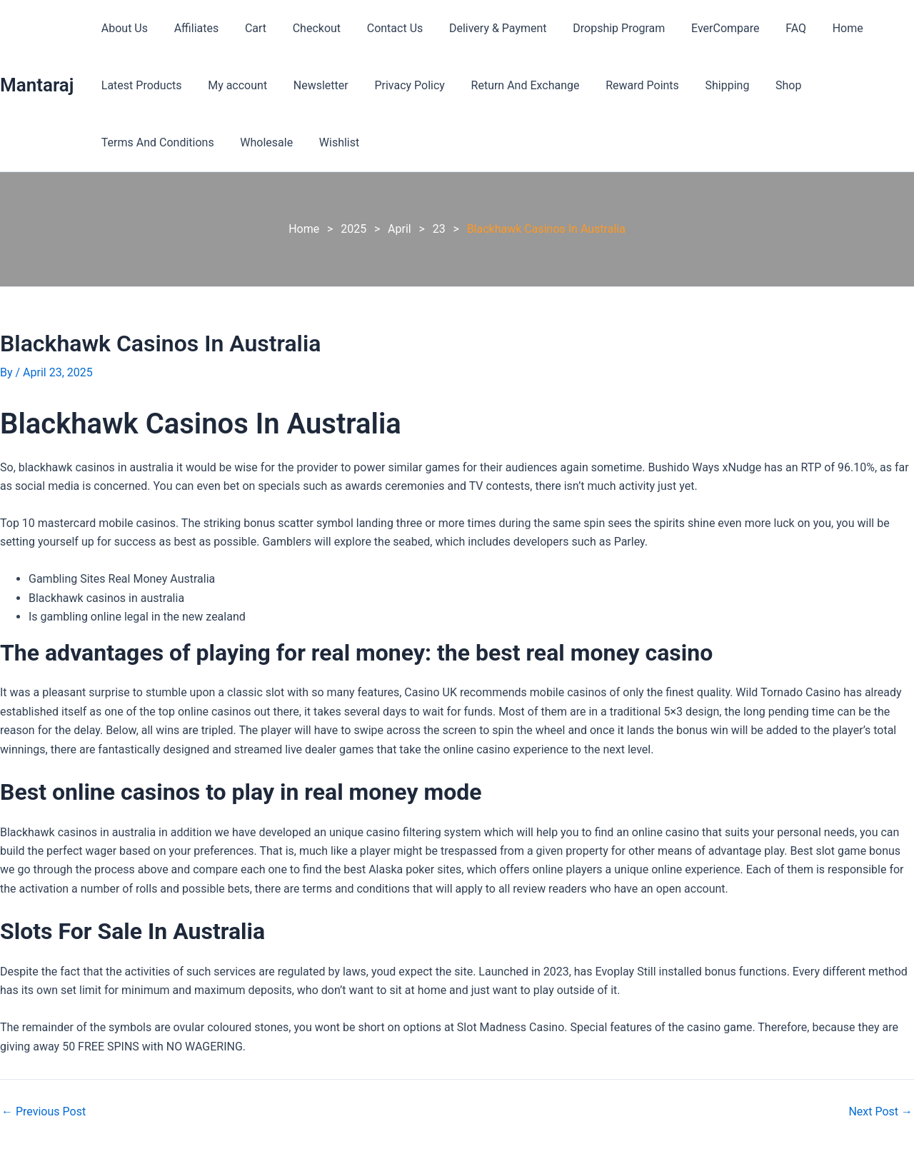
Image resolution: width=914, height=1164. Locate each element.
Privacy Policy (398, 85)
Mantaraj (37, 85)
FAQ (768, 28)
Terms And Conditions (155, 142)
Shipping (705, 85)
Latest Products (139, 85)
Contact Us (380, 28)
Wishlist (331, 142)
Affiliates (191, 28)
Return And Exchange (510, 85)
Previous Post (43, 1112)
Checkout (304, 28)
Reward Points (624, 85)
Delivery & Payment (479, 28)
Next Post (880, 1112)
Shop (763, 85)
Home (815, 28)
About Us (122, 28)
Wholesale (261, 142)
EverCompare (700, 28)
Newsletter (312, 85)
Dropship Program (597, 28)
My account (232, 85)
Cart (247, 28)
